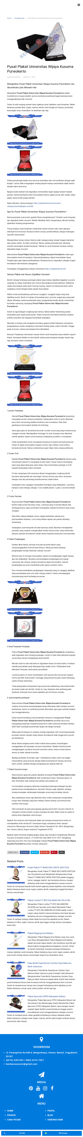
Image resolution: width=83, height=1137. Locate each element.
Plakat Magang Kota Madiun (40, 933)
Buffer (62, 852)
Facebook (24, 852)
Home (9, 18)
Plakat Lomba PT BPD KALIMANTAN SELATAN (49, 900)
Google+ (45, 852)
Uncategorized (19, 18)
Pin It (54, 852)
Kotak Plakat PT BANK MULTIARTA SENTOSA (48, 867)
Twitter (35, 852)
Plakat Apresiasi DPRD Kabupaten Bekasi (46, 996)
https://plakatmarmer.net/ (55, 269)
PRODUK (11, 1115)
